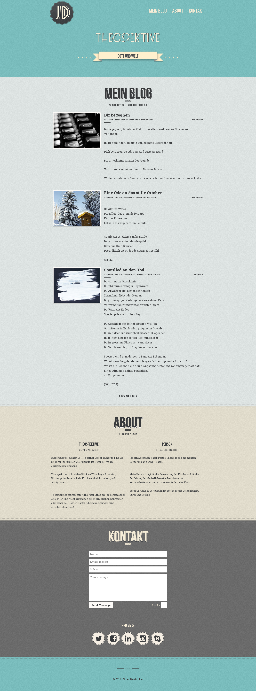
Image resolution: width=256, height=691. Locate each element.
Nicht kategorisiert (144, 119)
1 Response (198, 274)
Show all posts (128, 395)
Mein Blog (158, 11)
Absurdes (140, 197)
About (177, 11)
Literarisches (150, 197)
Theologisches (154, 274)
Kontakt (196, 11)
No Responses (197, 119)
